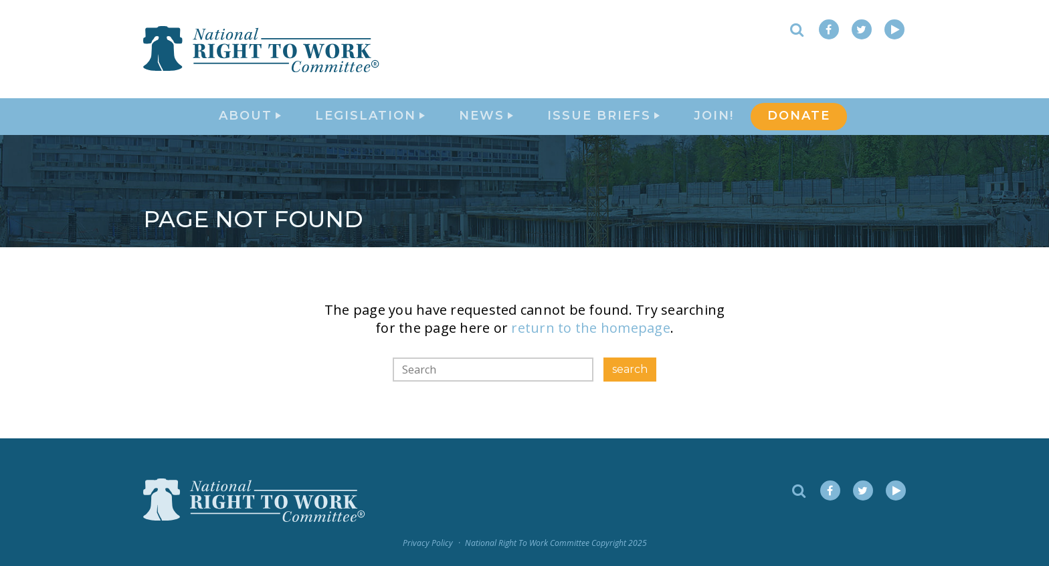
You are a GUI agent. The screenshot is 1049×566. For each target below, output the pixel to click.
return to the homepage (590, 332)
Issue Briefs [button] (603, 117)
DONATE (798, 117)
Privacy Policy (428, 543)
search (630, 372)
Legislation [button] (370, 117)
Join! (714, 117)
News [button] (486, 117)
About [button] (250, 117)
